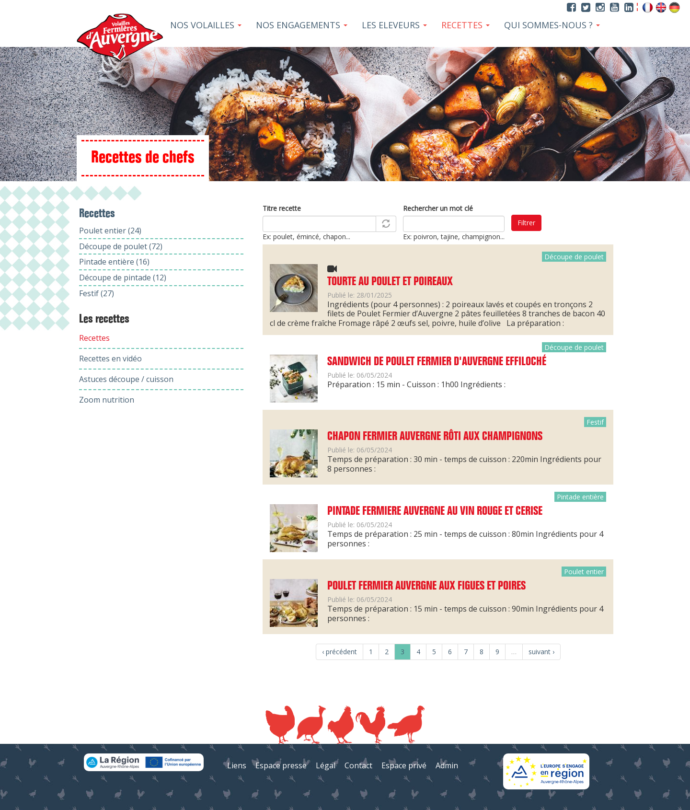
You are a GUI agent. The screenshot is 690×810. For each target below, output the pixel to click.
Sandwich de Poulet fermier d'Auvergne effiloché (436, 362)
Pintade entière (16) (114, 261)
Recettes (465, 25)
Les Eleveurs (394, 25)
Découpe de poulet (574, 256)
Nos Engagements (301, 25)
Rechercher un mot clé (438, 208)
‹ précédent (339, 651)
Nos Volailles (206, 25)
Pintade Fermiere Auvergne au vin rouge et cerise (434, 511)
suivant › (541, 651)
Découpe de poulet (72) (120, 246)
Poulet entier (584, 571)
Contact (358, 765)
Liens (236, 765)
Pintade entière (580, 496)
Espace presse (281, 765)
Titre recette (282, 208)
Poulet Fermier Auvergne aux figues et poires (426, 586)
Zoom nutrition (106, 399)
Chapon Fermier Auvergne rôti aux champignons (434, 436)
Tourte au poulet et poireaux (390, 282)
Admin (447, 765)
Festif (595, 422)
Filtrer (526, 222)
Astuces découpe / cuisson (126, 379)
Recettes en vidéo (110, 358)
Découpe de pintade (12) (122, 277)
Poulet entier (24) (110, 230)
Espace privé (403, 765)
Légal (325, 765)
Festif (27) (96, 293)
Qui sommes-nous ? (552, 25)
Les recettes (104, 319)
